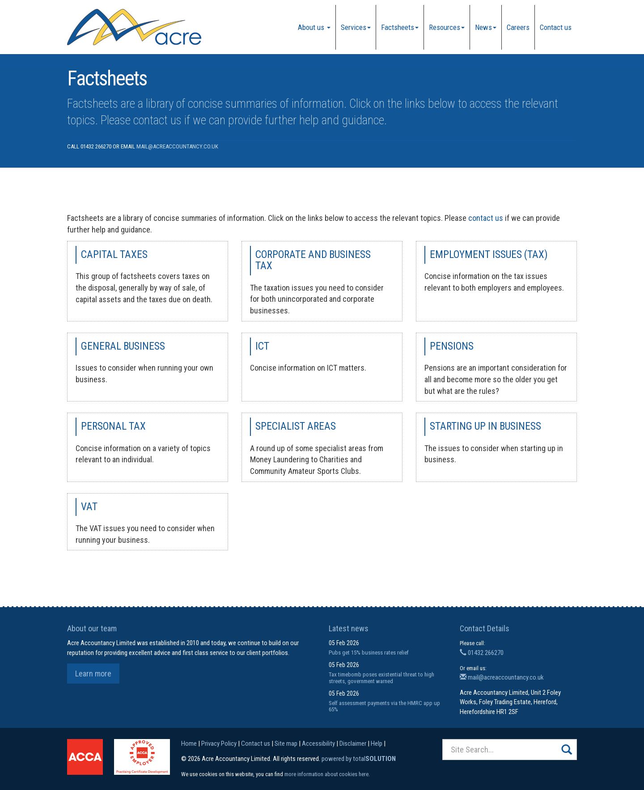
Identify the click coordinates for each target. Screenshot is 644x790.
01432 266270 (482, 653)
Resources (447, 27)
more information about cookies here (326, 774)
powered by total (359, 759)
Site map (286, 743)
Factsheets (400, 27)
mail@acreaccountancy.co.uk (177, 146)
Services (356, 27)
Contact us (556, 27)
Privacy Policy (219, 743)
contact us (157, 120)
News (485, 27)
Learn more (93, 673)
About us (314, 27)
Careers (518, 27)
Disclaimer (352, 743)
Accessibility (318, 743)
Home (189, 743)
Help (376, 743)
